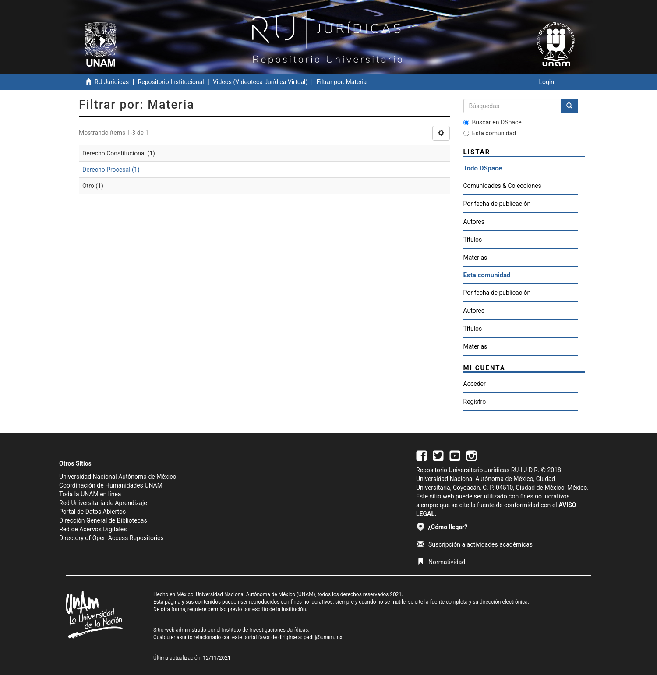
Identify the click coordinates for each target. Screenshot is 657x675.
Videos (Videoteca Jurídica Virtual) (260, 81)
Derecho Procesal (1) (111, 169)
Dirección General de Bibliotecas (103, 520)
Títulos (472, 239)
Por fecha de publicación (497, 203)
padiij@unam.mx (323, 637)
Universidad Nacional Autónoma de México (118, 476)
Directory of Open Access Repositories (111, 537)
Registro (474, 401)
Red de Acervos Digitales (93, 529)
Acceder (474, 383)
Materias (475, 257)
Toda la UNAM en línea (90, 494)
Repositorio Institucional (171, 81)
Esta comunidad (489, 133)
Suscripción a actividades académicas (475, 544)
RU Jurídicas (112, 81)
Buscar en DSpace (492, 122)
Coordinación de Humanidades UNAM (110, 485)
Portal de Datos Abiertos (92, 511)
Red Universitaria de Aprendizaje (103, 502)
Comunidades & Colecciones (502, 185)
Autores (473, 221)
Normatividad (441, 561)
